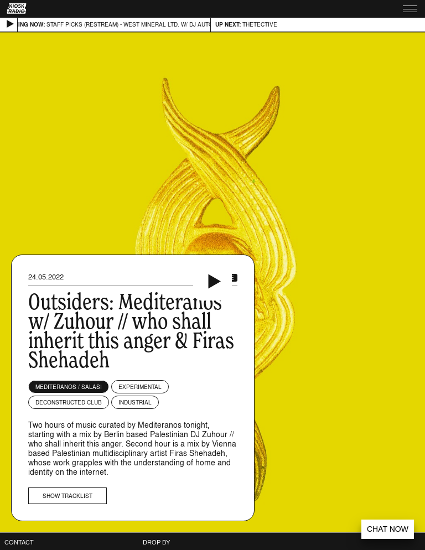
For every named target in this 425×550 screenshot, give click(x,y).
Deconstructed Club (68, 402)
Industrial (135, 402)
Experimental (140, 387)
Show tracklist (67, 496)
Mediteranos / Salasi (68, 387)
